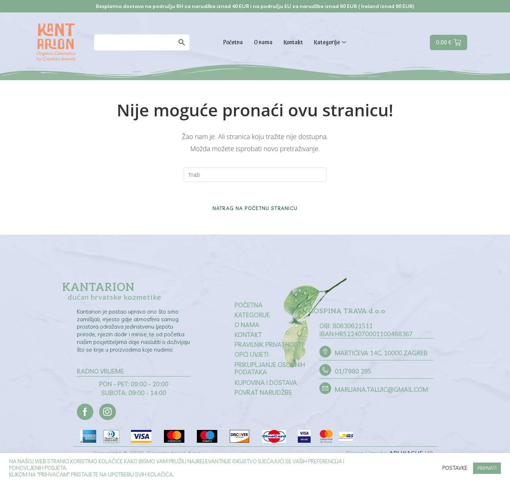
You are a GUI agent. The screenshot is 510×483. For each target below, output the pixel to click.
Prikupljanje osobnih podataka (270, 372)
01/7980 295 (353, 375)
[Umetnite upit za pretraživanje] (255, 174)
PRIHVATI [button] (486, 468)
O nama (263, 42)
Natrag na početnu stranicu (255, 211)
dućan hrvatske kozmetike (114, 300)
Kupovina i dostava (266, 387)
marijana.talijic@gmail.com (381, 394)
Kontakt (293, 42)
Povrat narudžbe (263, 397)
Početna (233, 42)
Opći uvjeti (252, 358)
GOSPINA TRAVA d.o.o (347, 315)
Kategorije (331, 42)
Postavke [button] (455, 468)
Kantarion (98, 290)
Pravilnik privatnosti (269, 348)
